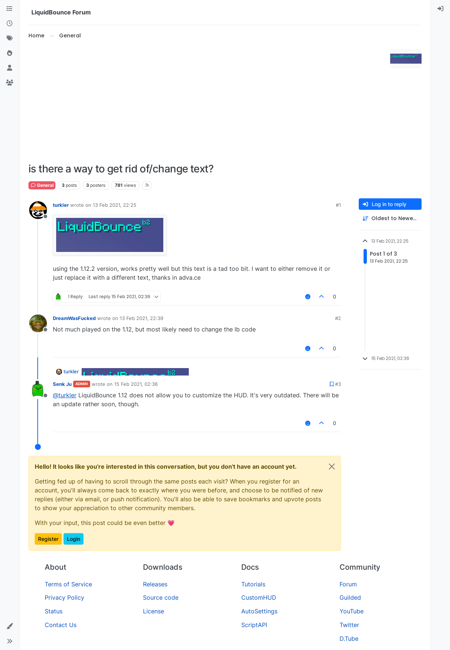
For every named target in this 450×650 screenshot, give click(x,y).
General (42, 185)
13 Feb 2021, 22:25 (114, 205)
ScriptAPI (254, 625)
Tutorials (253, 584)
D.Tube (349, 638)
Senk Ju (62, 384)
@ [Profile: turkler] (64, 395)
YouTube (352, 611)
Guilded (350, 597)
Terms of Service (68, 584)
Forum (348, 584)
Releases (155, 584)
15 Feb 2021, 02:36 (136, 384)
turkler (61, 205)
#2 (338, 318)
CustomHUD (258, 597)
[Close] (332, 466)
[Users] (9, 68)
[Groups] (9, 83)
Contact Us (60, 625)
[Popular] (9, 53)
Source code (160, 597)
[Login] (440, 9)
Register (48, 539)
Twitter (349, 625)
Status (53, 611)
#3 (338, 384)
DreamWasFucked (74, 318)
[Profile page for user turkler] (38, 210)
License (153, 611)
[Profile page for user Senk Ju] (38, 389)
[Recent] (9, 24)
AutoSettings (259, 611)
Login (73, 539)
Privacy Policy (64, 597)
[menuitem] (440, 9)
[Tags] (9, 38)
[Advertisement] (207, 101)
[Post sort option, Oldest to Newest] (390, 218)
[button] (9, 626)
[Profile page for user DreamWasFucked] (38, 323)
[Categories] (9, 9)
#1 (338, 205)
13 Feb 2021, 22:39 (141, 318)
